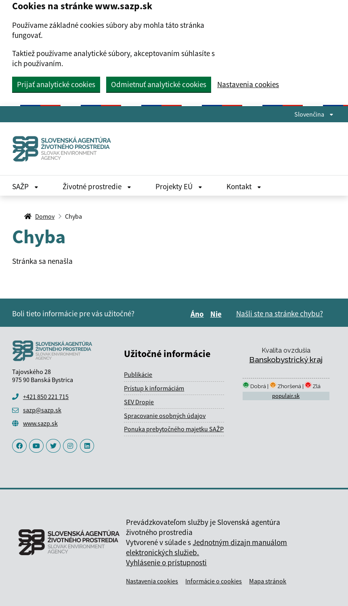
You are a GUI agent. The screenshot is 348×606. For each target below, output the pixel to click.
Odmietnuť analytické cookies (158, 84)
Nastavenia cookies (248, 84)
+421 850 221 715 (46, 397)
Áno (198, 314)
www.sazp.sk (40, 423)
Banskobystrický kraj (286, 359)
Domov (45, 216)
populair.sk (286, 395)
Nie (217, 314)
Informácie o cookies (213, 581)
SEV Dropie (139, 402)
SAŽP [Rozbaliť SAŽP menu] (25, 186)
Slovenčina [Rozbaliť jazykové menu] (313, 114)
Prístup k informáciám (154, 388)
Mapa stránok (267, 581)
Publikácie (138, 374)
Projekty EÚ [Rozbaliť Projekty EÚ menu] (178, 186)
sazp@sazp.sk (42, 410)
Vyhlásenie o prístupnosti (166, 562)
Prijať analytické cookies (56, 84)
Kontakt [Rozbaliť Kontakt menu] (243, 186)
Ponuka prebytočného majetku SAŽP (174, 429)
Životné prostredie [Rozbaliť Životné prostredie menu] (97, 186)
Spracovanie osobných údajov (164, 416)
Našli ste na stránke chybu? (279, 313)
